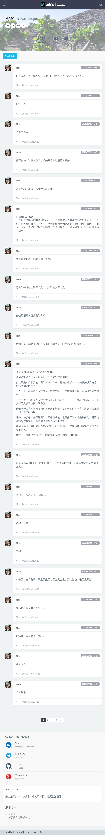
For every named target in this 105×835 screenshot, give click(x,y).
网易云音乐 (21, 775)
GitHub (18, 764)
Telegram (20, 753)
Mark (18, 67)
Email (18, 743)
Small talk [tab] (10, 56)
